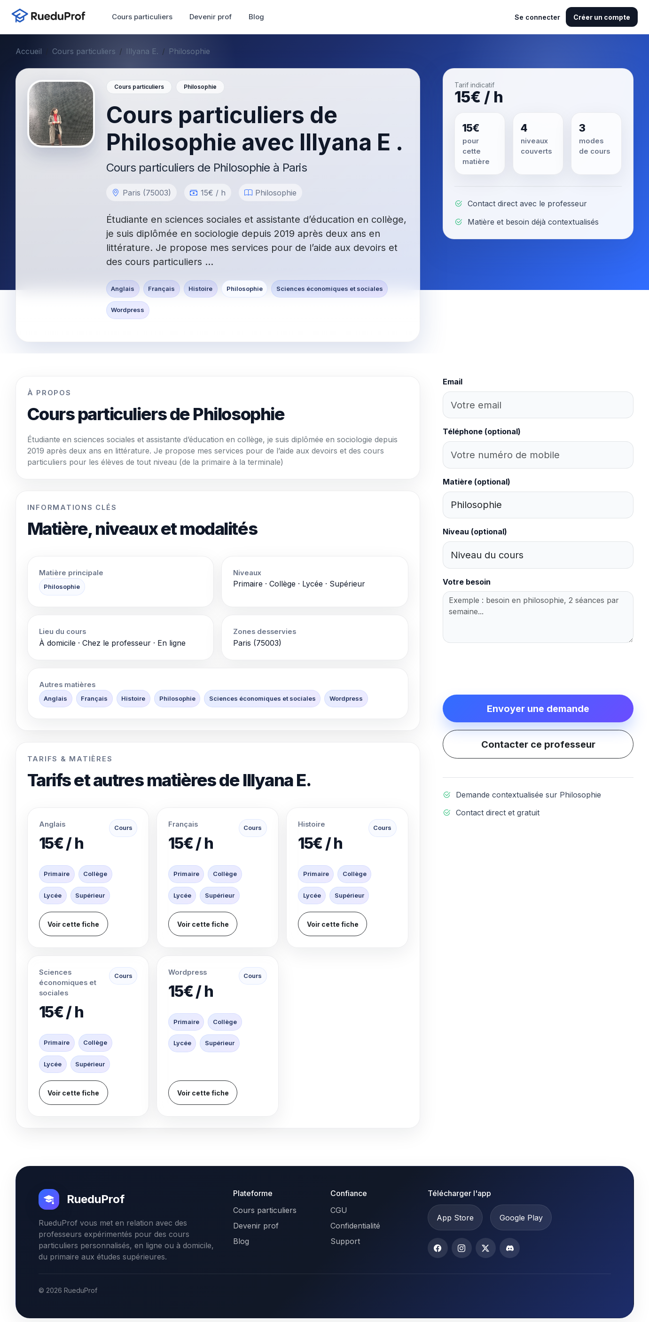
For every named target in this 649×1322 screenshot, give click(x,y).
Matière (476, 481)
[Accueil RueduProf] (51, 16)
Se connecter (537, 17)
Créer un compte (601, 17)
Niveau (475, 531)
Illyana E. (142, 51)
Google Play (521, 1217)
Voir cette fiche (73, 924)
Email (452, 381)
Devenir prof (210, 16)
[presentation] (514, 668)
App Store (455, 1217)
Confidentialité (355, 1225)
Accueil (29, 51)
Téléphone (482, 431)
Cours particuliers (142, 16)
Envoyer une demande (538, 708)
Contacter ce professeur (538, 744)
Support (345, 1241)
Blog (256, 16)
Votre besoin (467, 582)
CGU (338, 1210)
